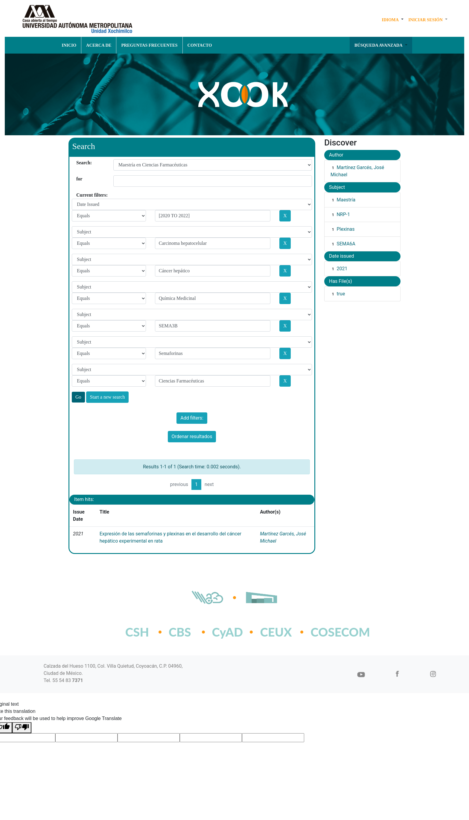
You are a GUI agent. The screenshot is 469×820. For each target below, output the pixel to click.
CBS (180, 632)
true (340, 294)
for (78, 178)
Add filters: (191, 418)
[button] (392, 20)
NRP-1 (343, 214)
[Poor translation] (21, 727)
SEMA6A (345, 244)
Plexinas (345, 229)
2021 (341, 268)
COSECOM (327, 632)
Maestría (345, 200)
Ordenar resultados (192, 436)
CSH (137, 632)
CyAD (227, 632)
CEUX (276, 632)
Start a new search (107, 397)
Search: (78, 162)
